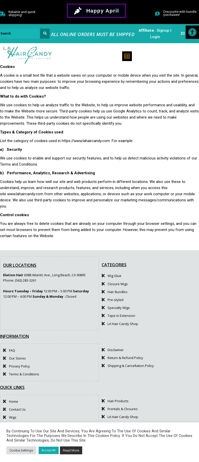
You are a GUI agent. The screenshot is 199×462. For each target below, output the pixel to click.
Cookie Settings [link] (21, 450)
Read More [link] (71, 450)
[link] (192, 32)
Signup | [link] (164, 30)
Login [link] (155, 36)
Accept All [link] (49, 450)
